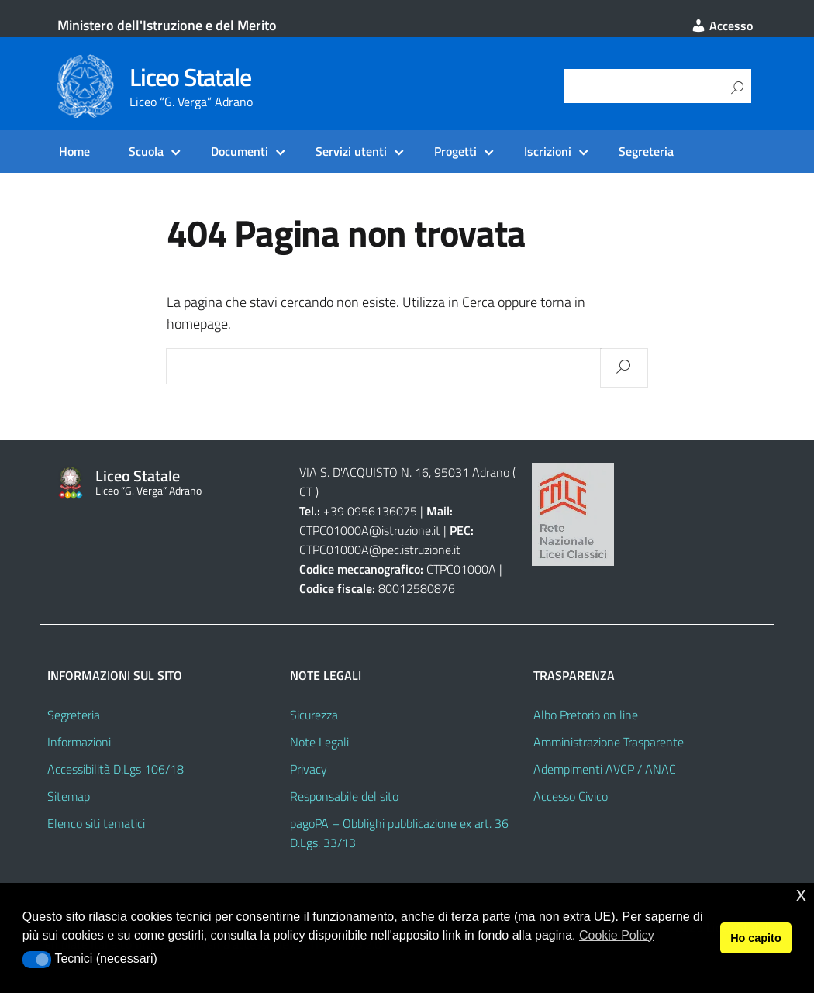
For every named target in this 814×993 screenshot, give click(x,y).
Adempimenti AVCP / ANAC (604, 769)
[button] (36, 959)
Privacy (308, 769)
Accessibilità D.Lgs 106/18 (115, 769)
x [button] (801, 894)
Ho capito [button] (755, 938)
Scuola (146, 151)
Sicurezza (314, 714)
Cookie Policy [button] (616, 935)
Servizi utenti (351, 151)
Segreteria (646, 151)
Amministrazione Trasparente (608, 742)
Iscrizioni (547, 151)
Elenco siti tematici (96, 823)
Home (74, 151)
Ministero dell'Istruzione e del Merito (167, 25)
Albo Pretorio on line (585, 714)
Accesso (722, 25)
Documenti (239, 151)
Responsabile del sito (344, 796)
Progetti (455, 151)
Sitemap (68, 796)
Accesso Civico (570, 796)
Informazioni (79, 742)
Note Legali (319, 742)
